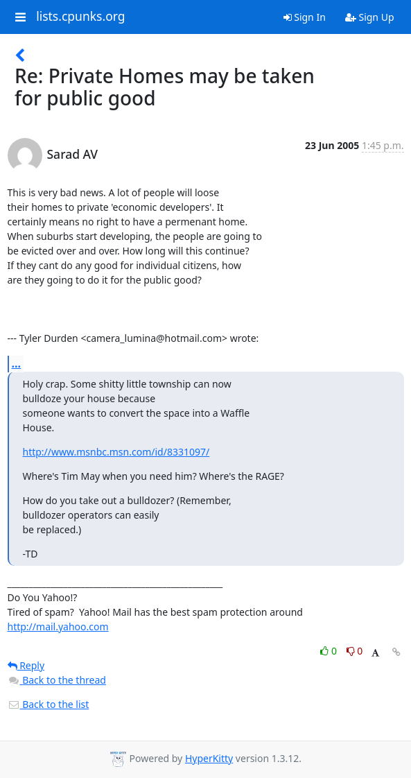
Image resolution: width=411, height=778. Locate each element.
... (16, 363)
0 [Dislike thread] (355, 650)
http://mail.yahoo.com (58, 626)
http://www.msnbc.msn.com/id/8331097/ (116, 451)
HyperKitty (209, 758)
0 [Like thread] (329, 650)
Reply (26, 665)
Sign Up (369, 17)
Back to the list (48, 704)
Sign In (304, 17)
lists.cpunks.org (80, 16)
